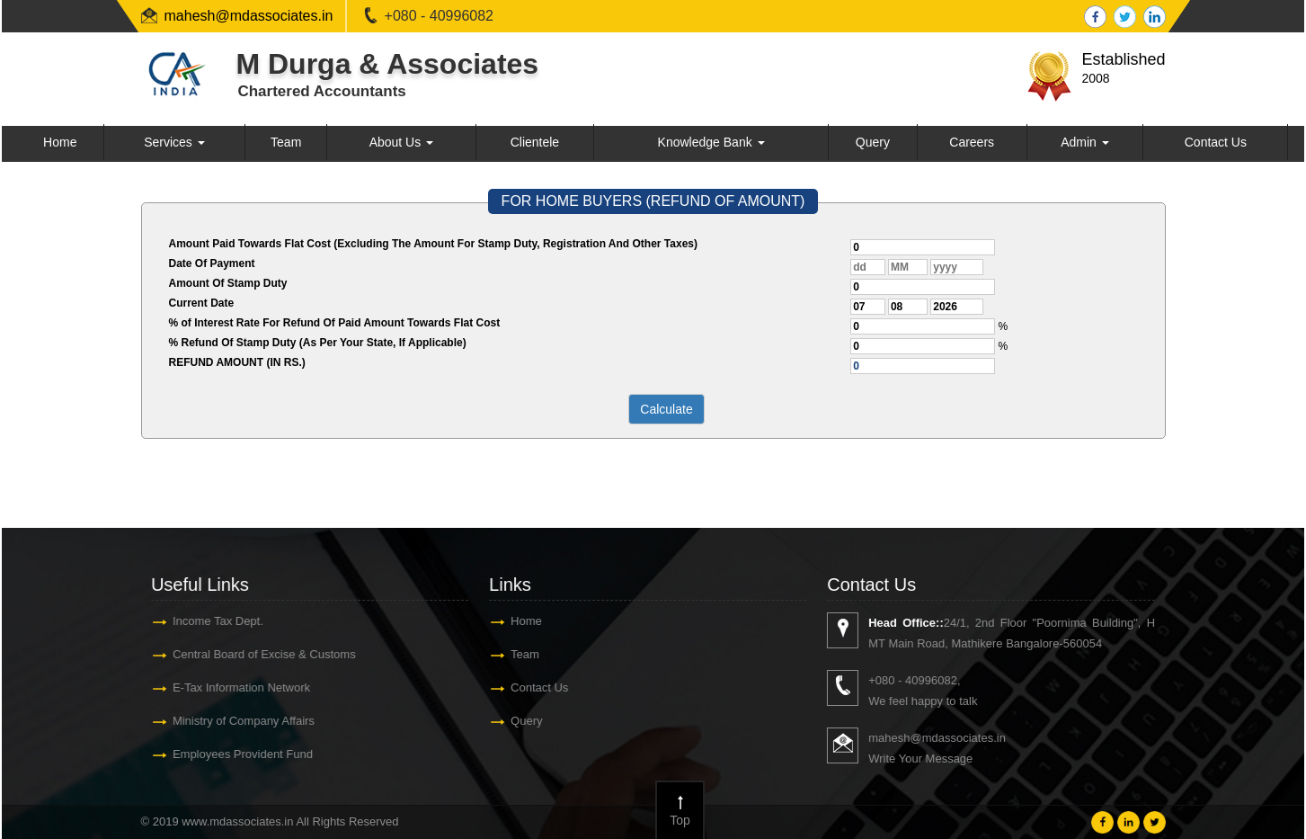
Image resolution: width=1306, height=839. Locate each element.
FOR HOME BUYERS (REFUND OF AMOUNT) (653, 201)
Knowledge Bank (711, 142)
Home (59, 142)
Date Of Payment (212, 263)
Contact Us (1216, 142)
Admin (1085, 142)
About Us (401, 142)
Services (174, 142)
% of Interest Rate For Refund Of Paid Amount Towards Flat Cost (335, 323)
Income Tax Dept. (217, 621)
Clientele (535, 142)
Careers (971, 142)
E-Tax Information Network (240, 687)
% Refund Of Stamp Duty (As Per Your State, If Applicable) (317, 342)
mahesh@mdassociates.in (248, 15)
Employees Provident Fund (242, 754)
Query (873, 142)
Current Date (202, 303)
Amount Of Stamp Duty (228, 283)
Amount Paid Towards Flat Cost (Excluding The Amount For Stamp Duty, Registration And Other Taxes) (433, 243)
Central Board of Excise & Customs (263, 654)
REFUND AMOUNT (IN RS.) (237, 362)
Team (286, 142)
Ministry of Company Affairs (243, 720)
